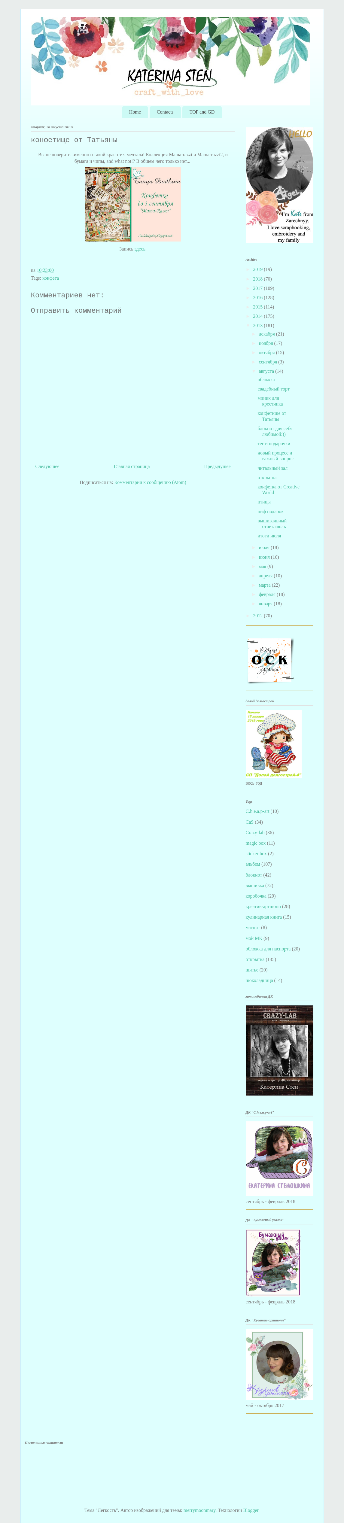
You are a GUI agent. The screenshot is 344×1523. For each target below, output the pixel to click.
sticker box (256, 853)
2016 (258, 297)
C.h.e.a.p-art (257, 811)
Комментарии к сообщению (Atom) (150, 482)
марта (265, 585)
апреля (266, 575)
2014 (258, 316)
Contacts (165, 111)
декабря (267, 333)
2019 (258, 269)
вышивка (255, 885)
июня (265, 557)
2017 (258, 288)
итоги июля (269, 535)
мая (263, 566)
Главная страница (132, 466)
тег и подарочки (273, 443)
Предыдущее (217, 466)
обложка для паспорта (268, 948)
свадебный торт (273, 388)
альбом (253, 864)
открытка (266, 477)
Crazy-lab (255, 832)
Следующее (47, 466)
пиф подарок (270, 511)
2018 (258, 278)
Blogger (250, 1510)
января (266, 603)
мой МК (254, 938)
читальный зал (272, 468)
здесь (140, 248)
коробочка (256, 895)
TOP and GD (202, 111)
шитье (252, 969)
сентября (268, 361)
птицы (263, 501)
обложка (266, 379)
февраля (268, 594)
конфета (50, 278)
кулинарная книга (264, 917)
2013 (258, 325)
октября (267, 352)
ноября (266, 343)
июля (264, 547)
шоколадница (259, 980)
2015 (258, 306)
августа (267, 371)
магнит (253, 927)
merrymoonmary (199, 1510)
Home (135, 111)
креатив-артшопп (263, 906)
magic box (256, 843)
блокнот (254, 874)
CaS (250, 822)
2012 (258, 615)
